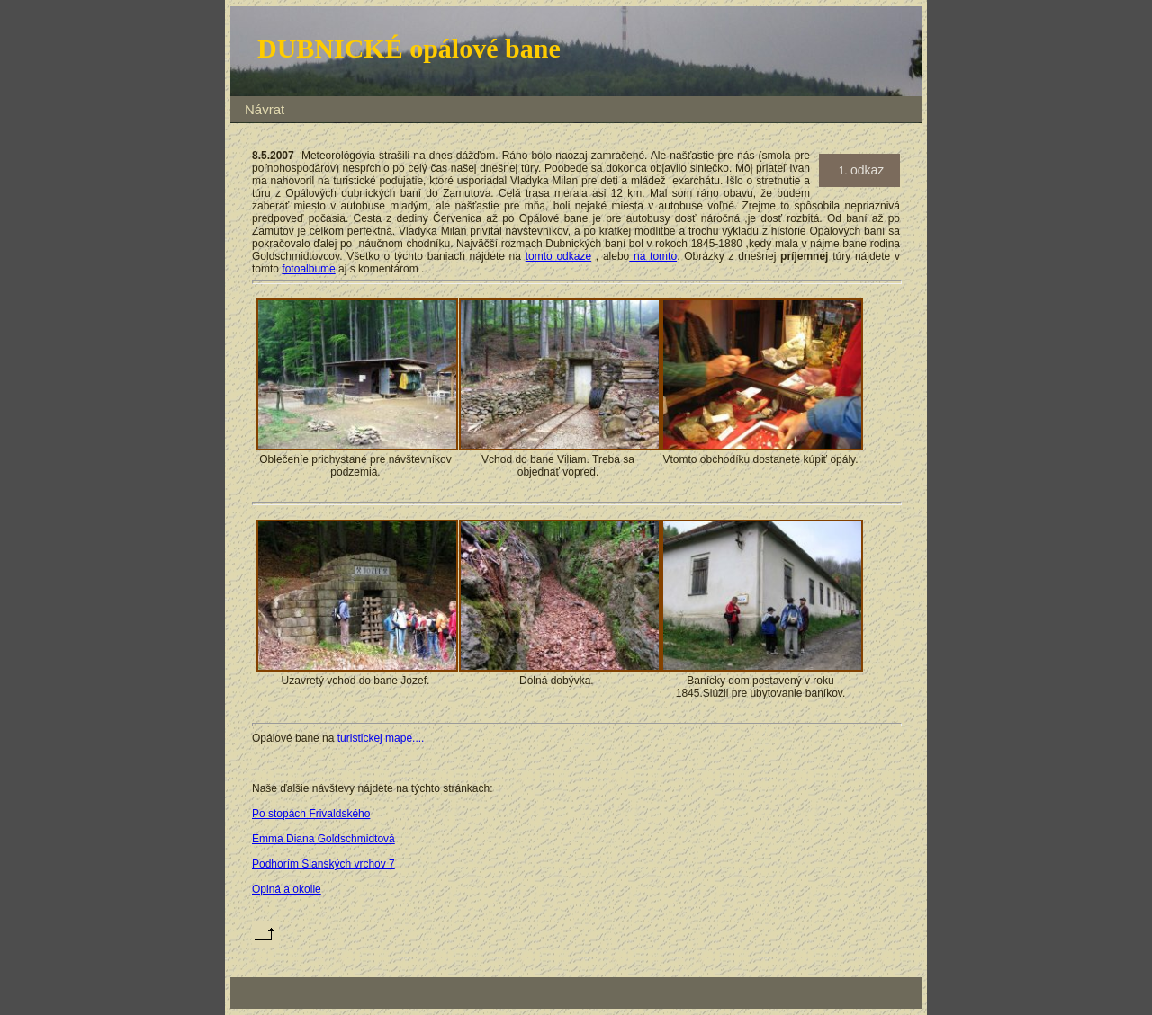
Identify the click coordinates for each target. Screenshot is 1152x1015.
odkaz (867, 170)
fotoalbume (308, 269)
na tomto (653, 256)
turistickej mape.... (379, 738)
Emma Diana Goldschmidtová (323, 838)
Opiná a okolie (286, 889)
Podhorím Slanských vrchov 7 (323, 864)
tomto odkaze (558, 256)
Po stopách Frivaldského (311, 813)
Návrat (264, 109)
